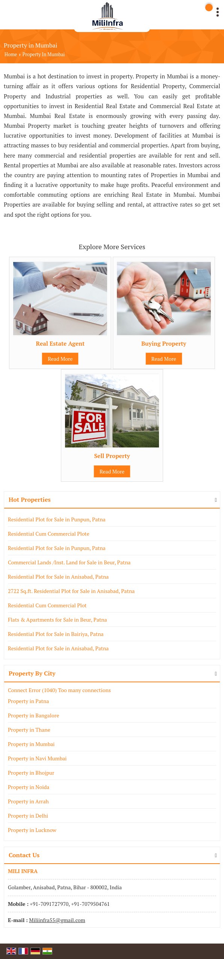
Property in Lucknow (32, 829)
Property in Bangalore (33, 715)
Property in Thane (29, 729)
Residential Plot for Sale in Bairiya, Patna (56, 633)
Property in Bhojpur (31, 772)
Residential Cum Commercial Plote (48, 533)
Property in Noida (28, 786)
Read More (60, 358)
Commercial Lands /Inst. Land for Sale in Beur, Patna (69, 562)
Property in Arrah (28, 801)
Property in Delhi (28, 815)
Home (11, 54)
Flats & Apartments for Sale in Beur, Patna (57, 619)
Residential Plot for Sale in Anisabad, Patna (58, 576)
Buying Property (163, 343)
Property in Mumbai (31, 744)
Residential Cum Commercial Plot (47, 605)
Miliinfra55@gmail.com (57, 920)
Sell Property (112, 456)
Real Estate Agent (60, 343)
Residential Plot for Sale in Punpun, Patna (57, 519)
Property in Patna (28, 701)
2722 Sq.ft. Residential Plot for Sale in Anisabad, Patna (71, 590)
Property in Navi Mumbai (37, 758)
